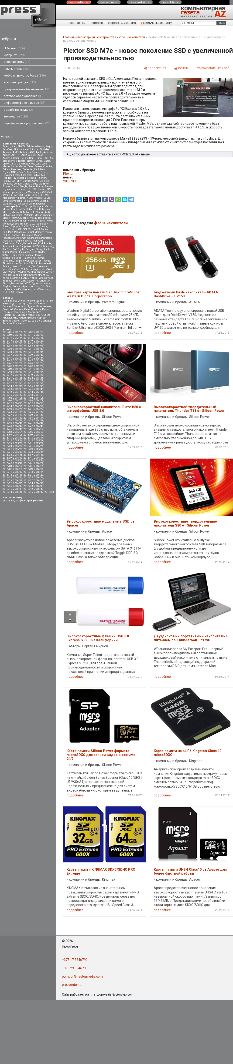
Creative (47, 166)
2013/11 (28, 369)
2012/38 (17, 354)
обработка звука (18, 109)
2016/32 (7, 483)
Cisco (6, 163)
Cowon (38, 166)
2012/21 (7, 343)
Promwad (38, 240)
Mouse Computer (43, 215)
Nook (16, 223)
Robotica (7, 246)
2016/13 (28, 471)
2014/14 (7, 406)
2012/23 (28, 343)
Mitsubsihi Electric (33, 212)
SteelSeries (9, 257)
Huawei (41, 189)
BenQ (32, 158)
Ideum (6, 192)
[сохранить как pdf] (213, 68)
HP (28, 189)
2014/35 (7, 420)
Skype (34, 252)
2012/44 (38, 357)
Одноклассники (40, 283)
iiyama (14, 192)
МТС (27, 283)
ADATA (21, 146)
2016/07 (7, 469)
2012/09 (7, 334)
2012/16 (38, 337)
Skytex (41, 252)
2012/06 (17, 332)
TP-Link (33, 263)
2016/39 (38, 486)
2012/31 (28, 349)
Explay (16, 175)
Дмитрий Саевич (13, 309)
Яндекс (17, 286)
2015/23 (7, 446)
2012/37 (7, 354)
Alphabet (45, 149)
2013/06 (17, 366)
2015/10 (38, 434)
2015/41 (28, 457)
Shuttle (47, 249)
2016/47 (38, 491)
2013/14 (17, 372)
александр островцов (15, 303)
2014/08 (28, 400)
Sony (14, 255)
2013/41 (38, 389)
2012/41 (7, 357)
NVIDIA (24, 223)
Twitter (6, 266)
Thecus (46, 260)
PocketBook (9, 237)
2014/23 (7, 411)
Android (24, 152)
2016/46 (28, 491)
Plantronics (27, 235)
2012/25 (7, 346)
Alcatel (25, 149)
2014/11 (17, 403)
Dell (36, 169)
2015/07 (7, 434)
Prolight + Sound (22, 240)
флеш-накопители (132, 37)
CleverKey (22, 163)
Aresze (35, 286)
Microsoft (16, 212)
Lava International (13, 200)
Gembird (7, 183)
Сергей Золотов (21, 320)
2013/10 (17, 369)
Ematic (35, 172)
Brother (30, 160)
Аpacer (30, 280)
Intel (21, 192)
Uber (14, 266)
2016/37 (17, 486)
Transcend (45, 263)
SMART (7, 255)
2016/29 (17, 480)
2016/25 (28, 477)
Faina (6, 300)
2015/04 (17, 431)
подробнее (75, 333)
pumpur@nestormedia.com (82, 976)
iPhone (6, 195)
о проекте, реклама (122, 22)
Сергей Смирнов (41, 320)
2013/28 (28, 380)
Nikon (23, 220)
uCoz (21, 266)
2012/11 (28, 334)
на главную (77, 22)
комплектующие (20, 82)
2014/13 (38, 403)
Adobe (30, 146)
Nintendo (33, 220)
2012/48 (38, 360)
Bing (39, 158)
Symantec (8, 260)
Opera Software (38, 226)
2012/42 (17, 357)
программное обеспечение (27, 89)
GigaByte (43, 183)
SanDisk (7, 249)
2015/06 (38, 431)
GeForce (44, 180)
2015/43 (7, 460)
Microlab (47, 209)
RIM (40, 243)
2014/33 (28, 417)
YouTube (8, 280)
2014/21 (28, 409)
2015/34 (38, 451)
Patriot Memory (35, 232)
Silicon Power (10, 252)
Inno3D (17, 289)
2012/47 (28, 360)
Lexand (44, 200)
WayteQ (21, 272)
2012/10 (17, 334)
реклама (38, 500)
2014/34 (38, 417)
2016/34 (28, 483)
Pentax (48, 232)
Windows (28, 274)
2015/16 (17, 440)
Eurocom (7, 175)
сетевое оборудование (24, 96)
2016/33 (17, 483)
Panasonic (20, 232)
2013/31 (17, 383)
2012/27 (28, 346)
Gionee (6, 186)
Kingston (21, 197)
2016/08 (17, 469)
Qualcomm (8, 243)
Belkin (24, 158)
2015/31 (7, 451)
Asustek (7, 158)
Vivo (5, 272)
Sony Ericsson (25, 255)
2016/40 (7, 488)
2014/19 (7, 409)
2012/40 (38, 354)
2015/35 (7, 454)
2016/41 (17, 488)
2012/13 (7, 337)
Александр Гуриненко (40, 300)
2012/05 (7, 332)
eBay (20, 172)
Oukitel (36, 229)
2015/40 (17, 457)
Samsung (48, 246)
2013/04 (38, 363)
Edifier (27, 172)
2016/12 (17, 471)
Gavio (35, 180)
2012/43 (28, 357)
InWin (28, 192)
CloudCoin (34, 163)
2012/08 (38, 332)
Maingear (38, 206)
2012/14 (17, 337)
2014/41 (28, 423)
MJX (48, 212)
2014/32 (17, 417)
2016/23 (7, 477)
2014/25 (28, 411)
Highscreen (9, 189)
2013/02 (17, 363)
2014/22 (38, 409)
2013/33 (38, 383)
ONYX (25, 226)
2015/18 (38, 440)
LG (15, 203)
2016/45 (17, 491)
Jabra (27, 195)
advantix (39, 146)
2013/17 (7, 374)
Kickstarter (9, 197)
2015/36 (17, 454)
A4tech (6, 146)
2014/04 (28, 397)
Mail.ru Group (24, 206)
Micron (6, 212)
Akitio (17, 149)
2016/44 (7, 491)
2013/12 (38, 369)
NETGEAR (8, 292)
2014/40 (17, 423)
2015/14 (38, 437)
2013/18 (17, 374)
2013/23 (17, 377)
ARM (24, 155)
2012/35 (28, 352)
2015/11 (7, 437)
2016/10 (38, 469)
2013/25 (38, 377)
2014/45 (28, 426)
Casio (47, 160)
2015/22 (38, 443)
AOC (31, 152)
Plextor (37, 235)
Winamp (17, 274)
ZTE (23, 280)
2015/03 (7, 431)
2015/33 (28, 451)
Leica (27, 200)
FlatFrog (7, 177)
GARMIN (16, 180)
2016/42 (28, 488)
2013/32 (28, 383)
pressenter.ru (72, 985)
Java (34, 195)
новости (97, 22)
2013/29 (38, 380)
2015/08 (17, 434)
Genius (18, 183)
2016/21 (28, 474)
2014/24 (17, 411)
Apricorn (48, 152)
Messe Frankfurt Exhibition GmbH (22, 209)
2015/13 (28, 437)
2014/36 (17, 420)
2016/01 (28, 463)
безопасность (17, 62)
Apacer (26, 286)
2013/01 (7, 363)
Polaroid (35, 237)
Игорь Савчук (19, 312)
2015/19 (7, 443)
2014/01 (38, 394)
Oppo (5, 229)
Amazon (7, 152)
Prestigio (7, 240)
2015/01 (28, 429)
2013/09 (7, 369)
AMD (15, 152)
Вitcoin (6, 283)
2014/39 (7, 423)
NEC (5, 220)
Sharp (39, 249)
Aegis (48, 146)
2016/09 (28, 469)
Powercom (46, 237)
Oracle (13, 229)
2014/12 (28, 403)
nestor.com (79, 2)
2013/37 (38, 386)
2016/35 (38, 483)
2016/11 (7, 471)
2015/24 (17, 446)
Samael (14, 300)
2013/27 (17, 380)
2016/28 (7, 480)
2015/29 (28, 449)
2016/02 (38, 463)
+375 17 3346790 (75, 960)
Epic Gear (46, 286)
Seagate (30, 249)
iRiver (14, 195)
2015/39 (7, 457)
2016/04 (17, 466)
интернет (14, 55)
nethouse (14, 220)
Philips (6, 235)
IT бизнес (14, 48)
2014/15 (17, 406)
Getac (26, 183)
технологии (16, 116)
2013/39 (17, 389)
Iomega (37, 192)
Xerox (6, 277)
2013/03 (28, 363)
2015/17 (28, 440)
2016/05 (28, 466)
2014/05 (38, 397)
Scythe (21, 249)
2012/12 (38, 334)
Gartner (27, 180)
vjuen (22, 300)
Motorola (28, 215)
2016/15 (7, 474)
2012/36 (38, 352)
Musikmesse (42, 217)
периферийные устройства (27, 123)
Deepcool (16, 169)
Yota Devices (46, 277)
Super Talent (23, 257)
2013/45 (38, 391)
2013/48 (28, 394)
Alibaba (34, 149)
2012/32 (38, 349)
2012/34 (17, 352)
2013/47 (17, 394)
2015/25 (28, 446)
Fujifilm (42, 177)
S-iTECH (37, 246)
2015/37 (28, 454)
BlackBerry (9, 160)
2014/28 (17, 414)
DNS (13, 172)
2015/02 (38, 429)
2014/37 (28, 420)
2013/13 (7, 372)
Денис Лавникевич (39, 306)
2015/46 (38, 460)
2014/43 (7, 426)
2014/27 (7, 414)
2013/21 (7, 377)
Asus (40, 155)
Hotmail (21, 189)
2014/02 (7, 397)
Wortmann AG (42, 274)
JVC (46, 195)
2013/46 (7, 394)
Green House (35, 186)
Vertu (17, 269)
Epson (44, 172)
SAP (15, 249)
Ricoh (34, 243)
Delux (43, 169)
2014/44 (17, 426)
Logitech (40, 203)
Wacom (12, 272)
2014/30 (38, 414)
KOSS (30, 197)
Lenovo (35, 200)
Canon (39, 160)
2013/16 (38, 372)
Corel (31, 166)
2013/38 (7, 389)
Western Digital (36, 272)
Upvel (28, 266)
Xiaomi (14, 277)
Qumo (19, 243)
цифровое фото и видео (24, 102)
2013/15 (28, 372)
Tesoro (19, 292)
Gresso (49, 186)
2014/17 (28, 406)
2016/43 (38, 488)
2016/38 (28, 486)
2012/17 (7, 340)
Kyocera (38, 197)
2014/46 (38, 426)
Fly (14, 177)
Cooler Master (19, 166)
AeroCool (7, 149)
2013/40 (28, 389)
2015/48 (17, 463)
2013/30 (7, 383)
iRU (21, 195)
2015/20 (17, 443)
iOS (44, 192)
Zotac (17, 280)
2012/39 (28, 354)
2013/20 (38, 374)
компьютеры (17, 68)
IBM (49, 189)
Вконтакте (17, 283)
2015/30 (38, 449)
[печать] (182, 68)
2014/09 (38, 400)
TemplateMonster (24, 260)
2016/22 (38, 474)
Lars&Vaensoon (41, 289)
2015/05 (28, 431)
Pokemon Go (23, 237)
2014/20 (17, 409)
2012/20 (38, 340)
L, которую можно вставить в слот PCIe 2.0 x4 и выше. (110, 154)
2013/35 (17, 386)
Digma (6, 172)
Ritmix (47, 243)
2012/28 (38, 346)
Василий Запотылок (15, 306)
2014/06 (7, 400)
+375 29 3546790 (75, 968)
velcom (43, 266)
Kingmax (26, 289)
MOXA (15, 217)
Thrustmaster (10, 263)
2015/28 (17, 449)
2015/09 (28, 434)
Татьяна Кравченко (14, 323)
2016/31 (38, 480)
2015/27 (7, 449)
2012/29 (7, 349)
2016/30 (28, 480)
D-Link (6, 169)
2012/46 (17, 360)
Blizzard (20, 160)
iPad (49, 192)
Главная (69, 37)
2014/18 (38, 406)
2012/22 (17, 343)
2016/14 (38, 471)
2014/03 (17, 397)
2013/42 (7, 391)
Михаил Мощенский (29, 314)
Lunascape (9, 206)
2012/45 (7, 360)
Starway (38, 255)
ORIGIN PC (24, 229)
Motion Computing (13, 215)
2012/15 (28, 337)
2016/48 (49, 491)
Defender (28, 169)
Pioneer (15, 235)
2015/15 (7, 440)
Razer (26, 243)
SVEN (34, 257)
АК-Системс (43, 280)
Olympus (15, 226)
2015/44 (17, 460)
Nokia (42, 220)
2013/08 (38, 366)
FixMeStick (39, 175)
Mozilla (24, 217)
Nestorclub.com (123, 994)
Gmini (15, 186)
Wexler (49, 272)
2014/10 (7, 403)
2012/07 (28, 332)
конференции (23, 500)
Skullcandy (24, 252)
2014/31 (7, 417)
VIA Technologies (31, 269)
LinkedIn (23, 203)
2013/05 (7, 366)
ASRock (32, 155)
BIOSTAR (48, 158)
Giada (34, 183)
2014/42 (38, 423)
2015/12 (17, 437)
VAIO (35, 266)
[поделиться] (155, 68)
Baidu (16, 158)
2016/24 (17, 477)
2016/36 (7, 486)
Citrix (13, 163)
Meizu (48, 206)
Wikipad (7, 274)
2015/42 (38, 457)
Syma (41, 257)
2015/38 (38, 454)
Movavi (6, 217)
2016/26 (38, 477)
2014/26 (38, 411)
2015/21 (28, 443)
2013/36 (28, 386)
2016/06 (38, 466)
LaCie (47, 197)
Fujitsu (6, 180)
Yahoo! (34, 277)
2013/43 (17, 391)
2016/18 (17, 474)
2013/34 (7, 386)
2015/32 (17, 451)
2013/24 (28, 377)
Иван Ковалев (32, 309)
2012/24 (38, 343)
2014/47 (7, 429)
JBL (40, 195)
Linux (32, 203)
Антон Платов (36, 303)
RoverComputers (22, 246)
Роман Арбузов (27, 317)
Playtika (7, 286)
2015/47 (7, 463)
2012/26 (17, 346)
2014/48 (17, 429)
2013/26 (7, 380)
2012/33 (7, 352)
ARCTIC (15, 155)
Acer (13, 146)
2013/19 (28, 374)
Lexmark (7, 203)
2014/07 (17, 400)
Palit (10, 232)
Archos (6, 155)
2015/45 (28, 460)
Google (23, 186)
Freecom (32, 177)
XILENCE (24, 277)
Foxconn (21, 177)
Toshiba (23, 263)
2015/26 (38, 446)
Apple (39, 152)
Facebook (26, 175)
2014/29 (28, 414)
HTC (33, 189)
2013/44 (28, 391)
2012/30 (17, 349)
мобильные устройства (25, 75)
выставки (8, 500)
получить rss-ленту (156, 22)
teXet (38, 260)
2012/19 (28, 340)
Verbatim (8, 269)
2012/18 (17, 340)
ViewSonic (47, 269)
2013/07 (28, 366)
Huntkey (7, 289)
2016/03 (7, 466)
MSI (32, 217)
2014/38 (38, 420)
